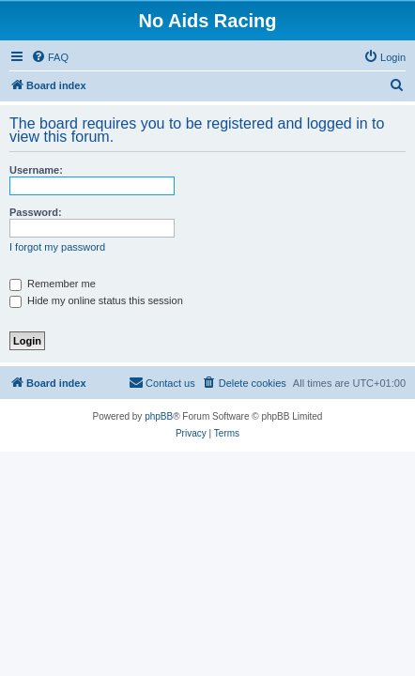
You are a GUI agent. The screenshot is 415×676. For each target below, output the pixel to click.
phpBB (159, 416)
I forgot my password (57, 247)
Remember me (52, 283)
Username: (36, 170)
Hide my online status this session (96, 300)
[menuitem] (50, 57)
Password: (35, 212)
